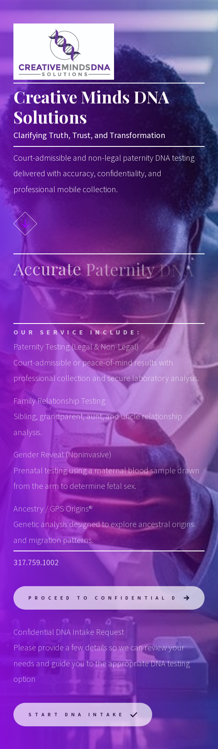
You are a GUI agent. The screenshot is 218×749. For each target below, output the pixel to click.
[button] (25, 223)
